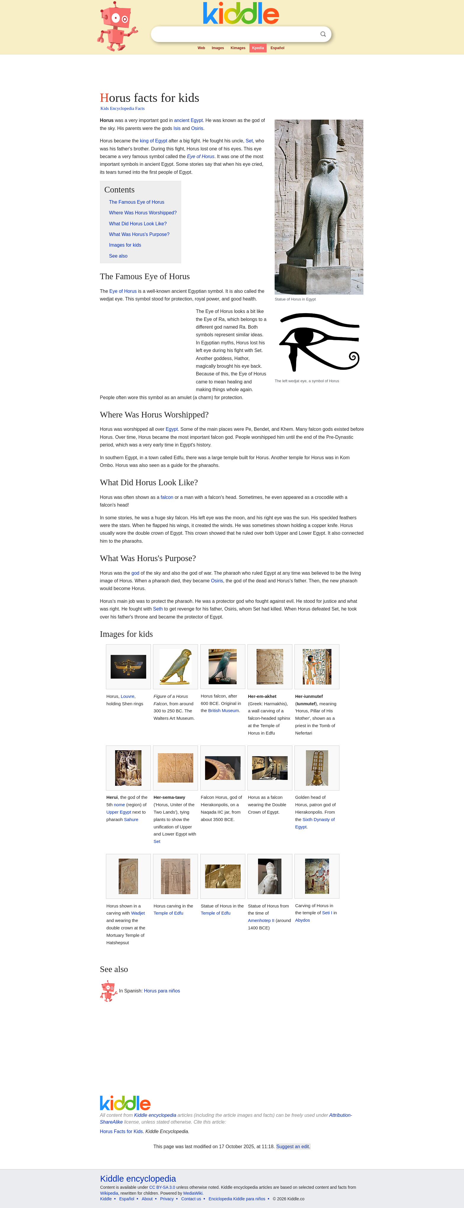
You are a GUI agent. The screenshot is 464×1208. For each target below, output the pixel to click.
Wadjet (138, 912)
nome (119, 804)
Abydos (302, 920)
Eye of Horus (200, 156)
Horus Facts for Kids (121, 1131)
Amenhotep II (261, 920)
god (135, 573)
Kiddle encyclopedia (155, 1115)
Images (218, 48)
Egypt (172, 429)
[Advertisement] (231, 71)
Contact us (191, 1198)
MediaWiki (193, 1193)
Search (323, 34)
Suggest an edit (292, 1146)
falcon (167, 497)
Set (249, 140)
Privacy (167, 1198)
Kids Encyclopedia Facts (123, 108)
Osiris (197, 128)
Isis (177, 128)
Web (201, 48)
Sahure (131, 819)
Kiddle (106, 1198)
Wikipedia (109, 1193)
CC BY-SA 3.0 (162, 1187)
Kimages (238, 48)
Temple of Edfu (168, 912)
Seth (158, 608)
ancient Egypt (188, 120)
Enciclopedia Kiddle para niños (237, 1198)
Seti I (327, 912)
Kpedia (258, 48)
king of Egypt (153, 140)
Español (277, 48)
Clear (311, 34)
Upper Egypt (119, 812)
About (147, 1198)
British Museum (223, 710)
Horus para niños (162, 990)
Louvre (127, 696)
